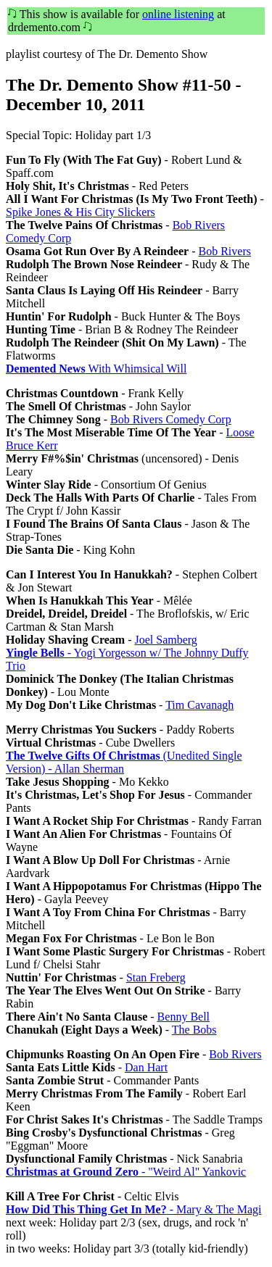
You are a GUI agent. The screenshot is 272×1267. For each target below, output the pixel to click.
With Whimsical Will (96, 368)
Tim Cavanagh (199, 705)
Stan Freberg (156, 977)
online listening (178, 14)
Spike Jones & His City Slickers (80, 212)
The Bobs (194, 1029)
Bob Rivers (224, 251)
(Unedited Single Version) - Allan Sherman (124, 762)
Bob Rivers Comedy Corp (170, 419)
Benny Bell (183, 1016)
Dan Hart (146, 1067)
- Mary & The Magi (133, 1209)
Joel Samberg (166, 640)
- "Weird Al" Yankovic (126, 1172)
